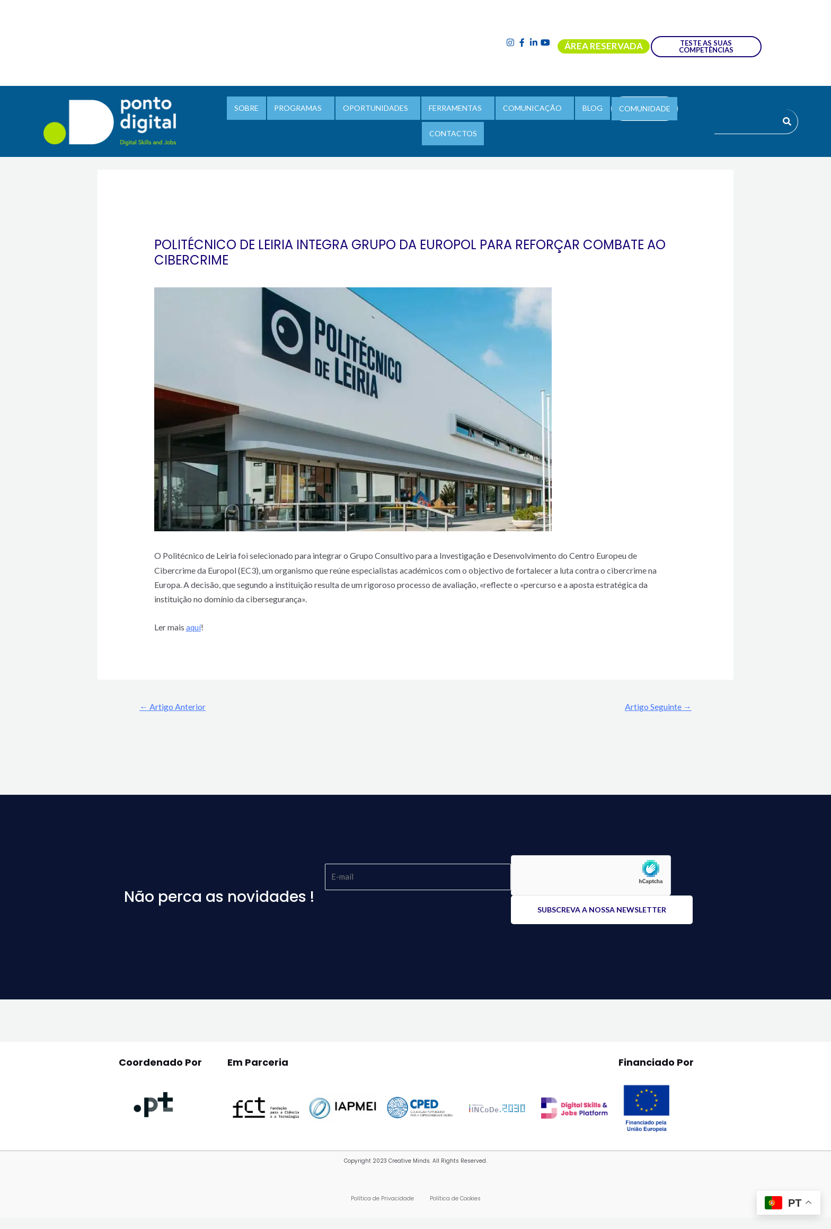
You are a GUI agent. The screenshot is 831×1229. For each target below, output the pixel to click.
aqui (193, 627)
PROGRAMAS (276, 119)
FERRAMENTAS (426, 119)
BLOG (555, 119)
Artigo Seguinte (654, 706)
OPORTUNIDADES (350, 119)
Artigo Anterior (177, 706)
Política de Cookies (455, 1200)
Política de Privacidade (382, 1200)
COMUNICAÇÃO (499, 119)
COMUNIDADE (603, 120)
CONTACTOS (665, 119)
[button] (279, 120)
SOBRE (229, 119)
